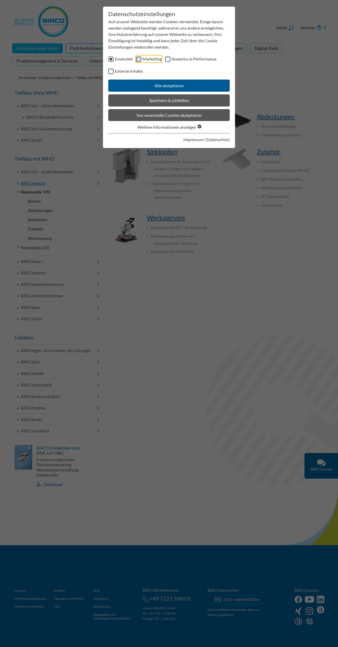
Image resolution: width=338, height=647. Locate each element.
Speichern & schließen (169, 100)
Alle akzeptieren (169, 85)
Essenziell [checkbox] (124, 58)
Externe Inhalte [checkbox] (129, 70)
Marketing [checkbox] (152, 58)
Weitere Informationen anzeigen (169, 127)
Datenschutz (218, 139)
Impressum (193, 139)
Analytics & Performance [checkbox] (194, 58)
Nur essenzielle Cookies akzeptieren (169, 115)
